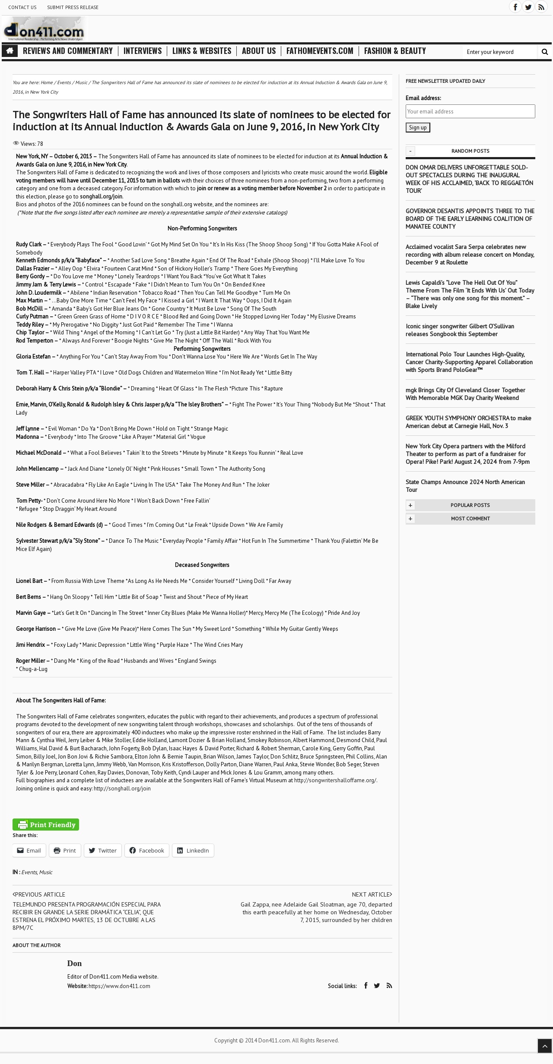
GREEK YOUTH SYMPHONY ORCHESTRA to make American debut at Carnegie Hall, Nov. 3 (468, 422)
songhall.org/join (101, 196)
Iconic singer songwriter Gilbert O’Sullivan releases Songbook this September (460, 330)
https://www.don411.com (119, 986)
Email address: (423, 98)
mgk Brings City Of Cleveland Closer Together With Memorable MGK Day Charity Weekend (465, 394)
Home (47, 82)
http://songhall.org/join (122, 788)
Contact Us (22, 7)
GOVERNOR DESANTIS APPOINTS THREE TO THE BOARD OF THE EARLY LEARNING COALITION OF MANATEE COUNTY (470, 218)
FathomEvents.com (319, 50)
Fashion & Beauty (395, 50)
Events (29, 872)
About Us (259, 50)
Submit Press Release (73, 7)
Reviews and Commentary (68, 50)
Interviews (143, 50)
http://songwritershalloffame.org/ (335, 780)
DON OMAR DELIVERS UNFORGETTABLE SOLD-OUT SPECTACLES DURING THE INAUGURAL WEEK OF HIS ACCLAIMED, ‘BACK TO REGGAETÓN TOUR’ (469, 179)
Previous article (39, 894)
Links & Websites (201, 50)
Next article (372, 894)
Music (45, 872)
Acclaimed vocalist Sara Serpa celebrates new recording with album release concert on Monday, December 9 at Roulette (470, 254)
